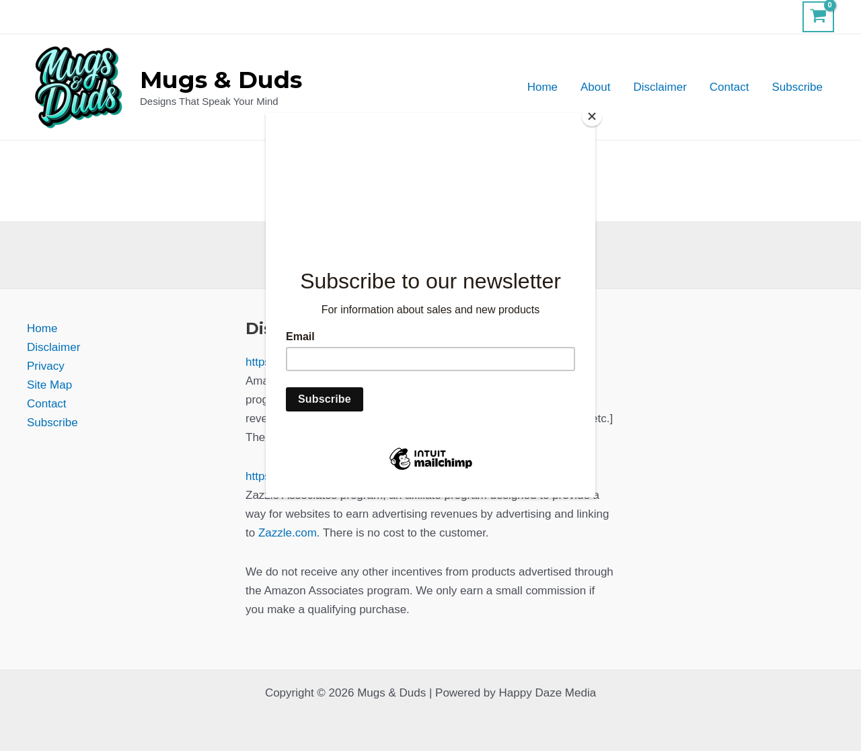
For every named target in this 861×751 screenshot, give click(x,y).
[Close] (592, 116)
